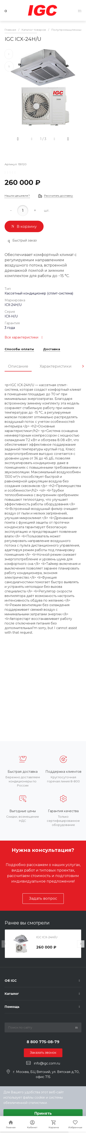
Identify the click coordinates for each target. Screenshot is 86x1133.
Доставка (51, 349)
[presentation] (83, 366)
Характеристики (56, 366)
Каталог (12, 994)
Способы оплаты (19, 349)
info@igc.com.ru (47, 1063)
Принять (43, 1113)
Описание (18, 366)
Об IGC (11, 981)
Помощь (12, 1007)
